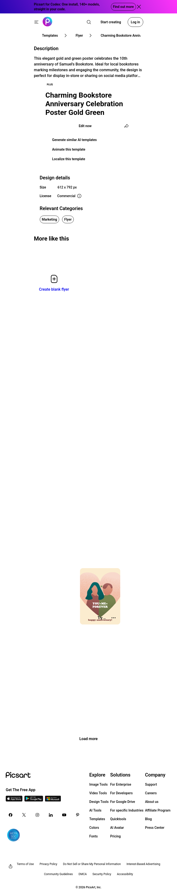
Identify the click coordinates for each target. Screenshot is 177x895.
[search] (89, 22)
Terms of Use (25, 864)
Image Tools (98, 784)
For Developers (121, 793)
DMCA (83, 874)
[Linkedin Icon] (51, 815)
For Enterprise (120, 784)
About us (152, 802)
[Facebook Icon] (10, 815)
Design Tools (99, 802)
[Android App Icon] (33, 800)
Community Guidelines (58, 874)
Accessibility (125, 874)
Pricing (115, 836)
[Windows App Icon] (53, 800)
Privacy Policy (48, 864)
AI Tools (95, 810)
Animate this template (69, 149)
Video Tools (98, 793)
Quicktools (118, 819)
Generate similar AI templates (74, 140)
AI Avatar (117, 828)
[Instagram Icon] (37, 815)
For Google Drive (122, 802)
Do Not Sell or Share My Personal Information (92, 864)
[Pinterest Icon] (77, 815)
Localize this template (68, 159)
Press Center (155, 828)
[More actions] (113, 618)
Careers (151, 793)
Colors (94, 828)
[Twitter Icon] (24, 815)
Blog (148, 819)
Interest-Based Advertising (143, 864)
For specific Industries (126, 810)
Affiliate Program (158, 810)
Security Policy (101, 874)
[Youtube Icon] (64, 815)
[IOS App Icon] (14, 800)
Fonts (93, 836)
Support (151, 784)
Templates (97, 819)
